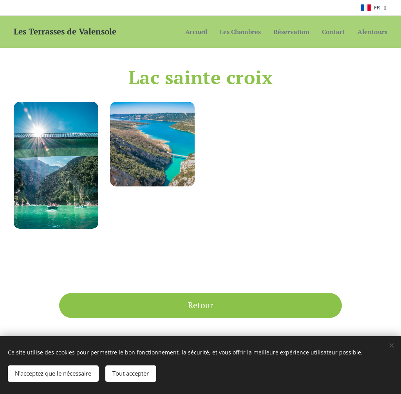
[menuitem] (185, 32)
